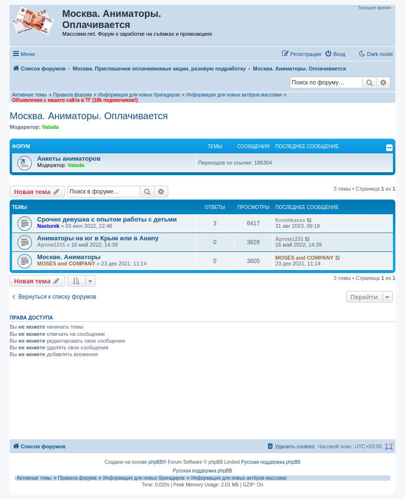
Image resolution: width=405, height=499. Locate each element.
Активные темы (29, 94)
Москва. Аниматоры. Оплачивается (89, 116)
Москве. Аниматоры (69, 257)
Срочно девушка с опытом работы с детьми (107, 219)
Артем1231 (51, 245)
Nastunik (48, 226)
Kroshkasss (290, 220)
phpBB (155, 462)
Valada (50, 127)
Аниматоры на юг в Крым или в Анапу (98, 238)
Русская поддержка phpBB (270, 462)
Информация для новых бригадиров (139, 94)
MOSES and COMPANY (66, 263)
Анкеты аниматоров (69, 158)
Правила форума (72, 94)
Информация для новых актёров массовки (234, 94)
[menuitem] (334, 54)
